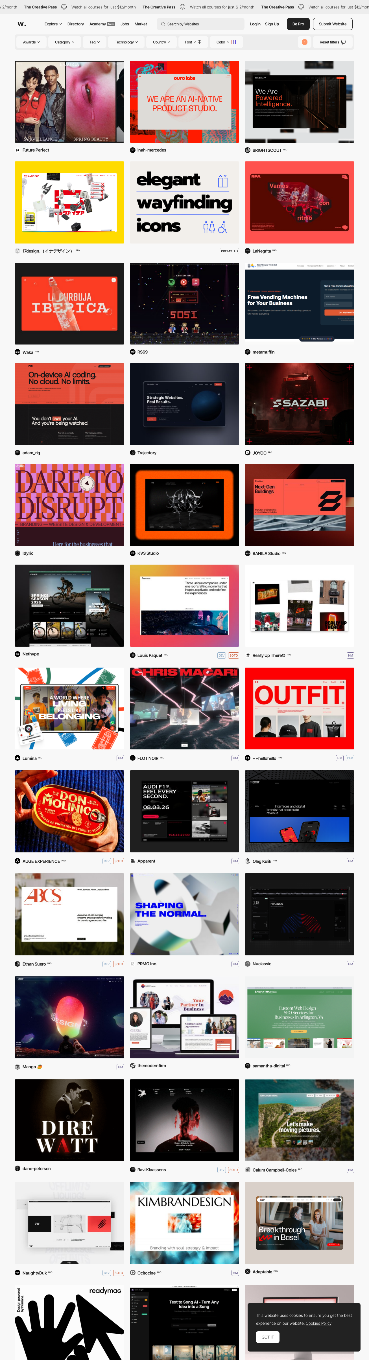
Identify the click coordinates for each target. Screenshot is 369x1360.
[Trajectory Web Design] (184, 404)
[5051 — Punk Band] (184, 304)
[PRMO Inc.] (184, 914)
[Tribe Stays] (69, 709)
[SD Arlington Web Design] (299, 1017)
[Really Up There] (299, 606)
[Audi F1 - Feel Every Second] (184, 811)
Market (141, 23)
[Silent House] (184, 606)
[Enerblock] (299, 505)
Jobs (125, 23)
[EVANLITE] (69, 606)
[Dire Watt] (69, 1120)
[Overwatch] (299, 914)
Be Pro (298, 23)
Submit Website (333, 23)
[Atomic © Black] (299, 811)
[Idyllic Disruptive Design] (69, 505)
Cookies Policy (318, 1323)
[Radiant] (299, 102)
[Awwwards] (22, 24)
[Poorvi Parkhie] (184, 1017)
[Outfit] (299, 709)
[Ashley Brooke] (69, 914)
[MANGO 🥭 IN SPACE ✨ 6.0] (69, 1017)
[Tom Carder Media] (299, 1120)
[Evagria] (69, 102)
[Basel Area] (299, 1223)
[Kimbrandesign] (184, 1223)
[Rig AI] (69, 404)
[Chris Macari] (184, 709)
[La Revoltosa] (69, 304)
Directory (75, 23)
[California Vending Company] (299, 304)
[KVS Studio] (184, 505)
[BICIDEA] (69, 202)
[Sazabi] (299, 404)
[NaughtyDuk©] (69, 1223)
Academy (102, 23)
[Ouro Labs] (184, 102)
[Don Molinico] (69, 811)
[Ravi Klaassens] (184, 1120)
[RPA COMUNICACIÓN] (299, 202)
